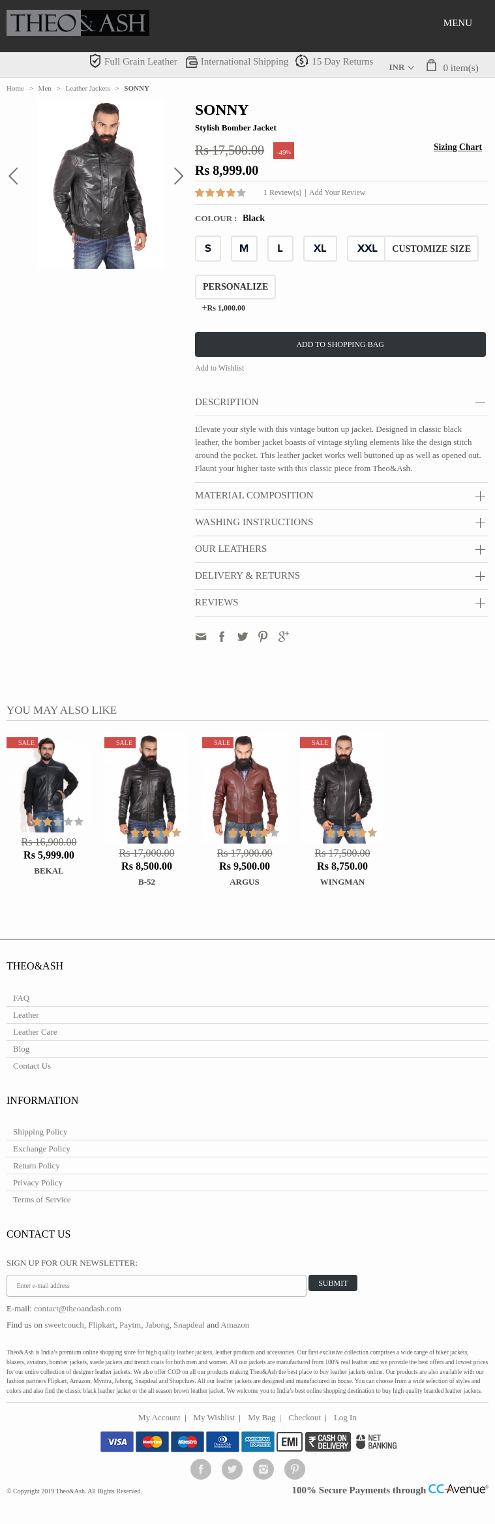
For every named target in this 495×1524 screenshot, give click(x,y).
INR (397, 67)
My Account (159, 1417)
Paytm (130, 1325)
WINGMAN (342, 882)
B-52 (146, 882)
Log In (345, 1417)
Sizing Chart (458, 147)
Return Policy (36, 1165)
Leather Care (35, 1032)
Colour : (217, 218)
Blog (21, 1049)
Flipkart (101, 1325)
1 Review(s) (282, 192)
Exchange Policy (41, 1148)
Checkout (304, 1417)
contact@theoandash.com (77, 1308)
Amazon (234, 1325)
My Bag (261, 1417)
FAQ (21, 998)
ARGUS (245, 882)
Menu (457, 23)
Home (15, 88)
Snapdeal (189, 1325)
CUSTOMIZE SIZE (431, 249)
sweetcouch (64, 1325)
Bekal (49, 871)
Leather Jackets (88, 88)
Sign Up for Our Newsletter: (72, 1263)
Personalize (235, 287)
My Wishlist (214, 1417)
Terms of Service (42, 1199)
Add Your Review (337, 192)
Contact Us (32, 1066)
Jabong (157, 1325)
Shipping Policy (40, 1131)
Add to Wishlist (219, 368)
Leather (26, 1015)
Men (45, 88)
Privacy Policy (38, 1182)
